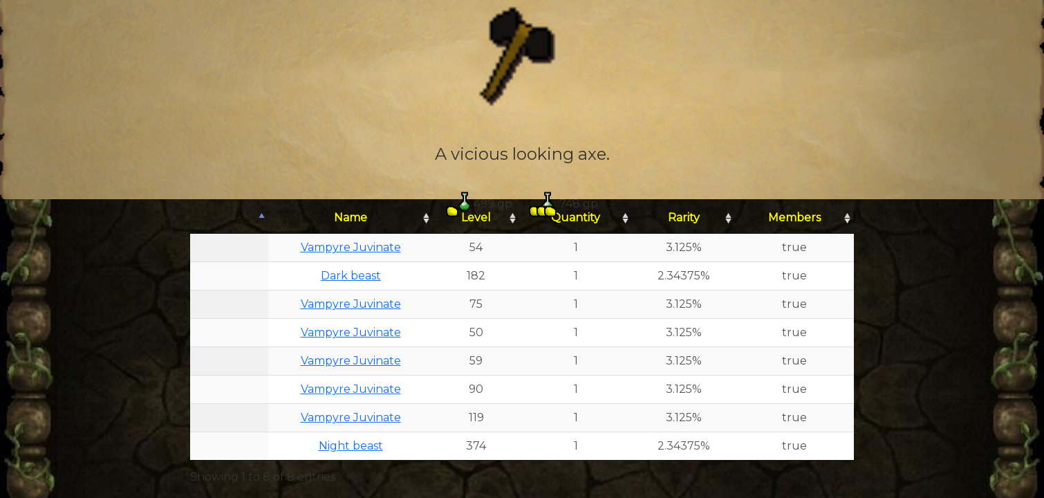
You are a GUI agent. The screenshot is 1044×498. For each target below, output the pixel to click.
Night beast (351, 445)
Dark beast (351, 275)
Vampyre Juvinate (351, 247)
